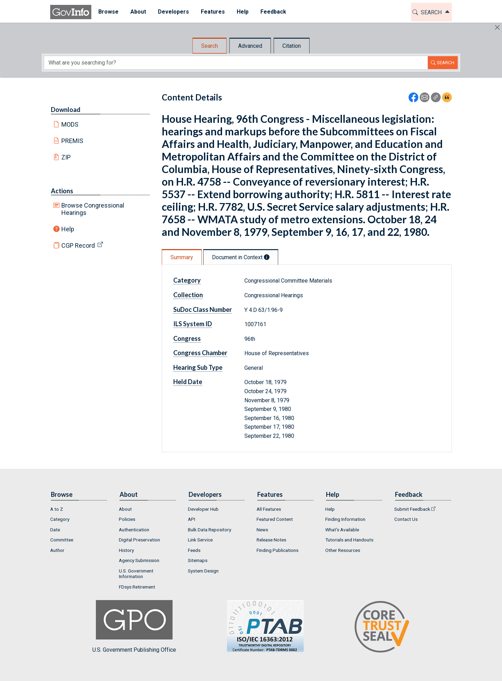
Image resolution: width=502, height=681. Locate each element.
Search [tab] (209, 46)
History (126, 550)
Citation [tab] (291, 46)
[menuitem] (107, 12)
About (125, 509)
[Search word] (236, 62)
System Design (203, 571)
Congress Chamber (200, 353)
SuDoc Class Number (202, 309)
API (191, 519)
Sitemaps (197, 560)
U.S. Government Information (136, 573)
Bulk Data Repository (209, 529)
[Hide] (497, 27)
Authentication (134, 529)
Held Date (187, 382)
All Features (269, 509)
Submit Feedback (412, 509)
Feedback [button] (272, 11)
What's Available (342, 529)
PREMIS (72, 140)
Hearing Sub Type (197, 367)
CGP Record (78, 245)
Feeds (194, 550)
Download (66, 109)
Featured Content (275, 519)
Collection (188, 295)
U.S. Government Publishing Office (262, 626)
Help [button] (242, 11)
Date (55, 529)
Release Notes (271, 539)
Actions (62, 191)
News (262, 529)
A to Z (56, 509)
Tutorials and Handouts (349, 539)
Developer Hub (203, 509)
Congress (187, 338)
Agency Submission (139, 560)
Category (187, 280)
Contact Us (406, 519)
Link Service (200, 539)
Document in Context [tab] (240, 257)
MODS (69, 124)
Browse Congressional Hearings (92, 209)
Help (67, 229)
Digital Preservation (139, 539)
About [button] (137, 11)
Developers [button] (172, 11)
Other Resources (342, 550)
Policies (127, 519)
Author (57, 550)
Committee (61, 539)
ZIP (66, 157)
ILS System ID (192, 324)
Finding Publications (277, 550)
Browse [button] (107, 11)
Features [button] (212, 11)
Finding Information (345, 519)
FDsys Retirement (137, 587)
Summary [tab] (181, 257)
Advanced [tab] (250, 46)
